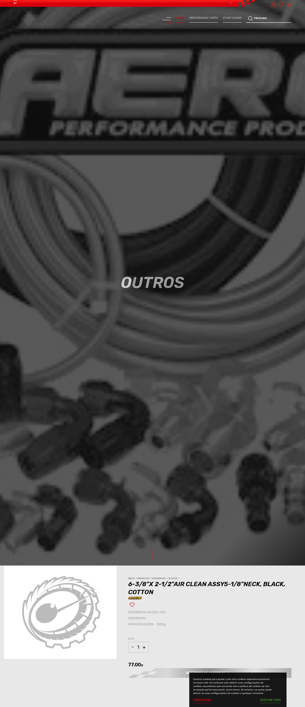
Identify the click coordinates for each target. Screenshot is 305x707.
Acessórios (160, 578)
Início (132, 578)
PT (15, 3)
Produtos (144, 578)
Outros (174, 578)
